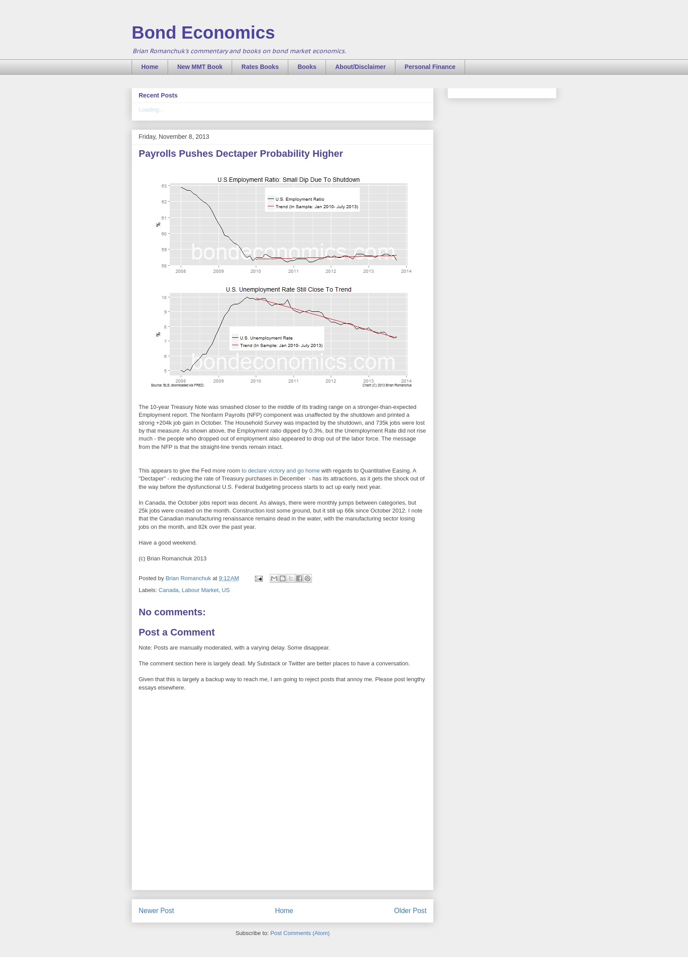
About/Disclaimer (360, 66)
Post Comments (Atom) (300, 933)
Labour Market (200, 590)
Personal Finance (430, 66)
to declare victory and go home (279, 470)
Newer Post (156, 910)
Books (306, 66)
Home (149, 66)
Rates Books (260, 66)
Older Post (410, 910)
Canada (169, 590)
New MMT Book (199, 66)
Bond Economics (203, 32)
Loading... (151, 109)
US (225, 590)
